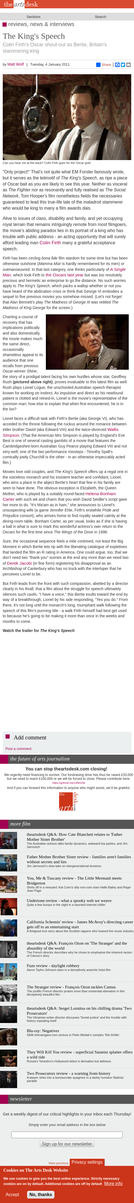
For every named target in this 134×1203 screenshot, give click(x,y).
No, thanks (41, 1194)
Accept (12, 1194)
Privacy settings (87, 1162)
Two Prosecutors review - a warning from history (69, 1073)
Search (100, 17)
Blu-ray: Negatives (43, 1030)
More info (113, 1183)
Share (103, 65)
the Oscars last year (64, 275)
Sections (33, 17)
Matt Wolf (15, 64)
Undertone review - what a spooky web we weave (69, 900)
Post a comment (18, 749)
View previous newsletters (67, 1163)
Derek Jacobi (19, 563)
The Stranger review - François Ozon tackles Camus (71, 986)
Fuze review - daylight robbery (53, 965)
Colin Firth (50, 242)
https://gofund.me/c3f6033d (68, 782)
